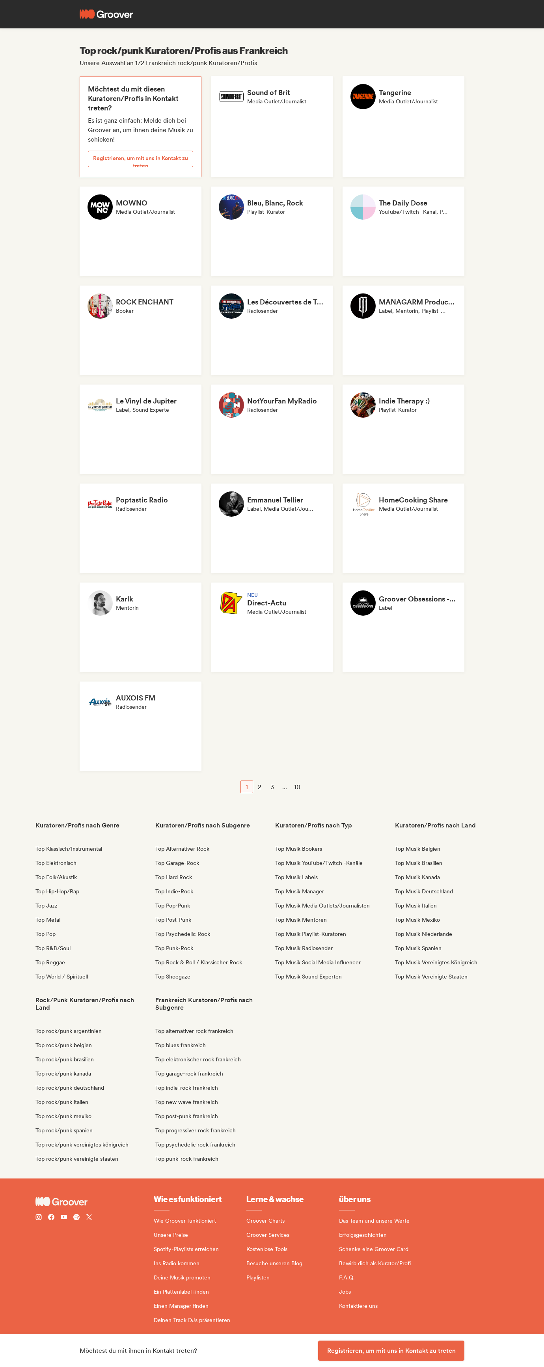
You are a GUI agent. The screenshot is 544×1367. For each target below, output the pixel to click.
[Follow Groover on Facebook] (51, 1218)
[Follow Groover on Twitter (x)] (89, 1218)
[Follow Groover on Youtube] (64, 1218)
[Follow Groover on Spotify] (76, 1218)
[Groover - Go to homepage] (94, 1201)
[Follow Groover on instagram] (38, 1218)
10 (297, 787)
